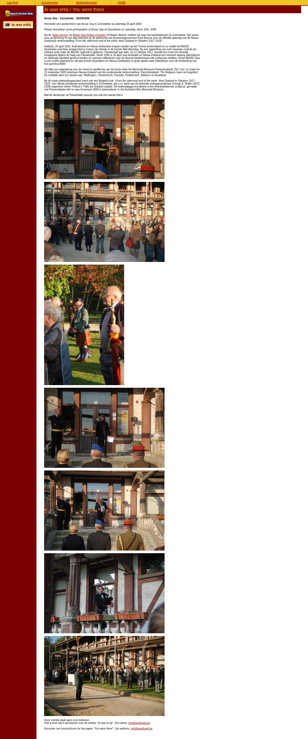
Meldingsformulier (86, 2)
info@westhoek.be (139, 723)
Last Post (12, 2)
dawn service (60, 35)
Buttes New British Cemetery (89, 35)
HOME (122, 2)
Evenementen (49, 2)
